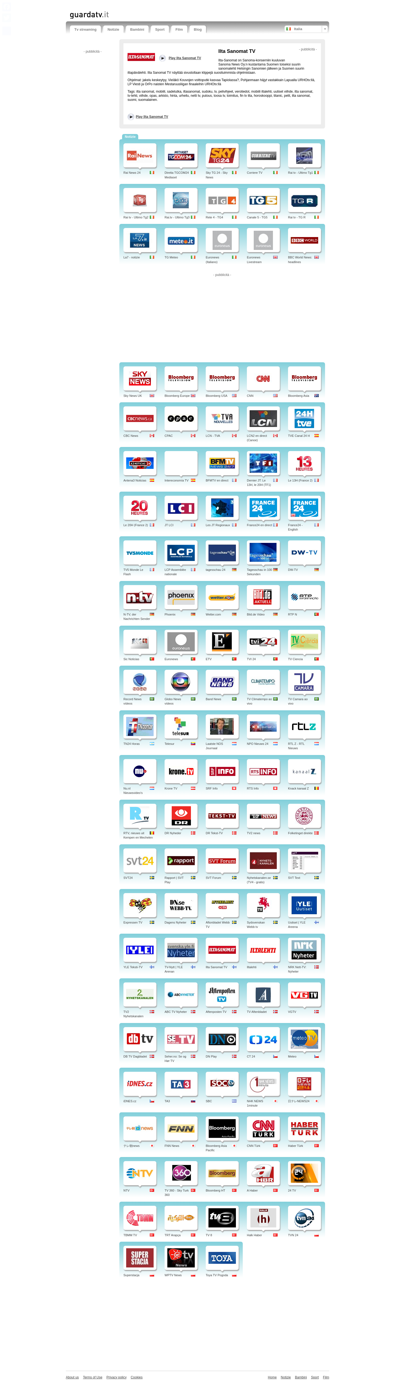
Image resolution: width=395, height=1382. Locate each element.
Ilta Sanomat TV (216, 967)
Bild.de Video (256, 614)
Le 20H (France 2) (135, 525)
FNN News (172, 1145)
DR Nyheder (173, 833)
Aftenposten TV (216, 1011)
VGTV (292, 1011)
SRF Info (212, 788)
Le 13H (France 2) (300, 480)
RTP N (292, 614)
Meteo (292, 1056)
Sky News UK (132, 395)
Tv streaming (85, 29)
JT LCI (169, 525)
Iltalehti (251, 967)
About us (72, 1377)
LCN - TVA (213, 435)
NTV (126, 1190)
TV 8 (209, 1235)
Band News (213, 699)
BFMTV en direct (217, 480)
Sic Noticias (131, 659)
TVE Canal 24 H (299, 435)
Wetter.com (213, 614)
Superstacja (131, 1275)
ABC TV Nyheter (176, 1011)
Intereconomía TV (176, 480)
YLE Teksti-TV (133, 967)
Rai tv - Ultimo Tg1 (300, 172)
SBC (209, 1101)
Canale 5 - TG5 (257, 217)
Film (179, 29)
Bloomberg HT (215, 1190)
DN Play (211, 1056)
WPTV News (173, 1275)
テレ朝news (131, 1145)
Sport (160, 29)
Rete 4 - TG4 (214, 217)
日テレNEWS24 (298, 1101)
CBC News (130, 435)
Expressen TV (132, 922)
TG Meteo (171, 257)
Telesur (169, 743)
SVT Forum (213, 877)
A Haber (252, 1190)
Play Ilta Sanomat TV (152, 117)
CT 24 (251, 1056)
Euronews (171, 659)
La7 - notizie (131, 257)
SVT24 (128, 877)
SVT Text (294, 877)
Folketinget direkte (300, 833)
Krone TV (171, 788)
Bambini (137, 29)
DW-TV (293, 569)
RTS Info (253, 788)
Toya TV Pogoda (217, 1275)
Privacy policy (116, 1377)
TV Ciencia (295, 659)
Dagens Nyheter (176, 922)
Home (272, 1377)
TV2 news (253, 833)
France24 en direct (259, 525)
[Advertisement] (134, 5)
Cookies (136, 1377)
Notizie (113, 29)
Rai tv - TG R (297, 217)
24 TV (292, 1190)
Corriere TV (255, 172)
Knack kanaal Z (298, 788)
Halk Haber (254, 1235)
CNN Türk (253, 1145)
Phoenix (170, 614)
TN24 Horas (131, 743)
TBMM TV (130, 1235)
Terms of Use (92, 1377)
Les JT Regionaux (218, 525)
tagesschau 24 (215, 569)
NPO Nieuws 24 (257, 743)
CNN (250, 395)
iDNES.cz (129, 1101)
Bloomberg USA (216, 395)
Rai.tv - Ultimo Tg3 (177, 217)
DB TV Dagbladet (135, 1056)
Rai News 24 (131, 172)
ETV (208, 659)
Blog (198, 29)
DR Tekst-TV (214, 833)
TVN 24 (293, 1235)
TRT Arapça (172, 1235)
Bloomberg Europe (177, 395)
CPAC (169, 435)
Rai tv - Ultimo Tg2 (135, 217)
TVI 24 (251, 659)
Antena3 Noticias (134, 480)
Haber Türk (295, 1145)
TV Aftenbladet (257, 1011)
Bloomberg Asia (298, 395)
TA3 (167, 1101)
